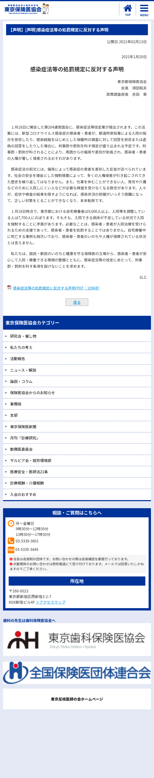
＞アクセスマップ (51, 602)
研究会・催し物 (23, 336)
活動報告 (17, 358)
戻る (77, 302)
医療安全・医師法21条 (29, 471)
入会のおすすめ (23, 494)
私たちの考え (21, 347)
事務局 (15, 404)
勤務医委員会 (21, 449)
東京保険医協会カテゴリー (32, 322)
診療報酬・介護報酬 (27, 483)
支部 (14, 415)
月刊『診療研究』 (25, 438)
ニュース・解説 (23, 370)
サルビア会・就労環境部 (30, 460)
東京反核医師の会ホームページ (77, 699)
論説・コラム (21, 381)
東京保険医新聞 (23, 426)
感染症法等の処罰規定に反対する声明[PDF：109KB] (56, 288)
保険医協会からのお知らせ (32, 392)
